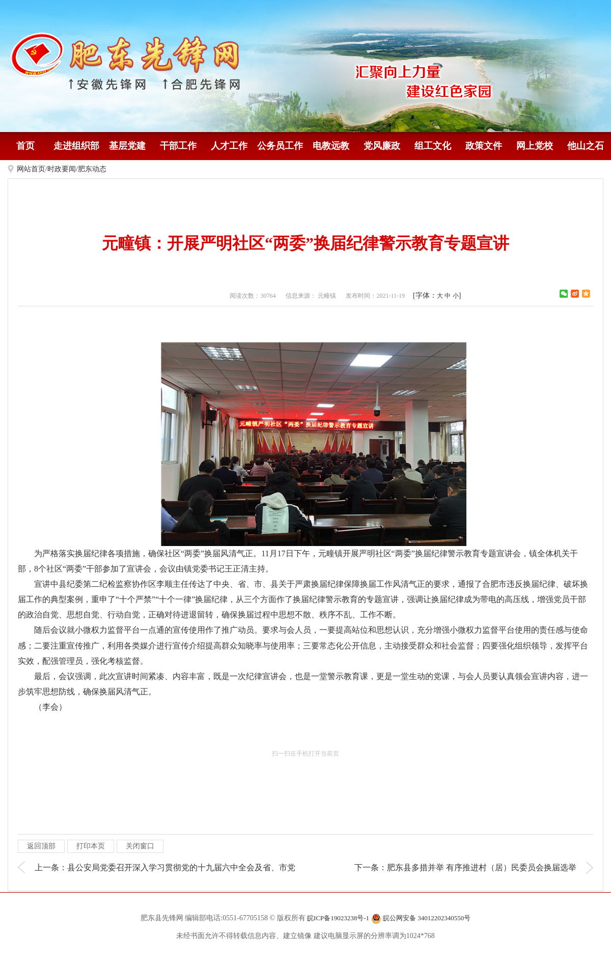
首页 (25, 146)
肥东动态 (92, 169)
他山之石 (585, 146)
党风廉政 (382, 146)
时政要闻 (61, 169)
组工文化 (432, 146)
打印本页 (90, 846)
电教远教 (331, 146)
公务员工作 (280, 146)
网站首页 (31, 169)
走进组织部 (76, 146)
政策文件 (483, 146)
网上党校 (534, 146)
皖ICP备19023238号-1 (338, 918)
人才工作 (229, 146)
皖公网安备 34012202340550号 (421, 919)
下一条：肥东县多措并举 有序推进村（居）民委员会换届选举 (465, 867)
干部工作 (178, 146)
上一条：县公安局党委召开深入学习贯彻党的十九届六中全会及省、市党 (165, 867)
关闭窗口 (140, 846)
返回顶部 (41, 846)
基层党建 (127, 146)
